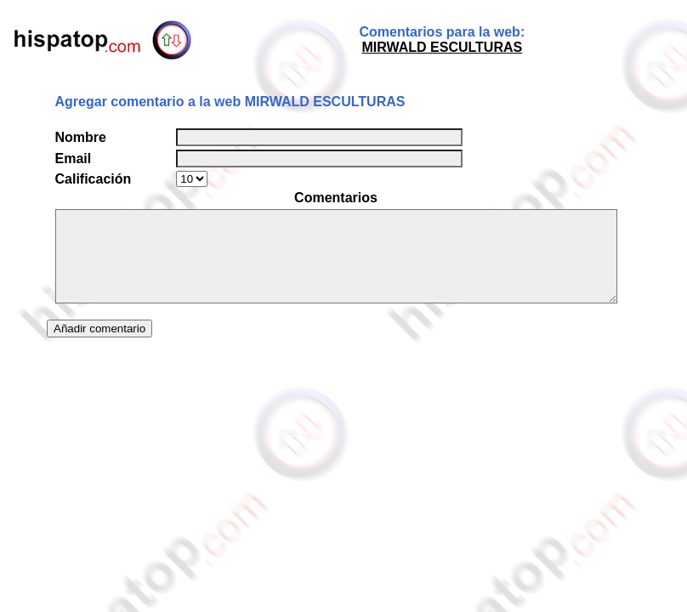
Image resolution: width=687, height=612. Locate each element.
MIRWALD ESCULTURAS (441, 47)
